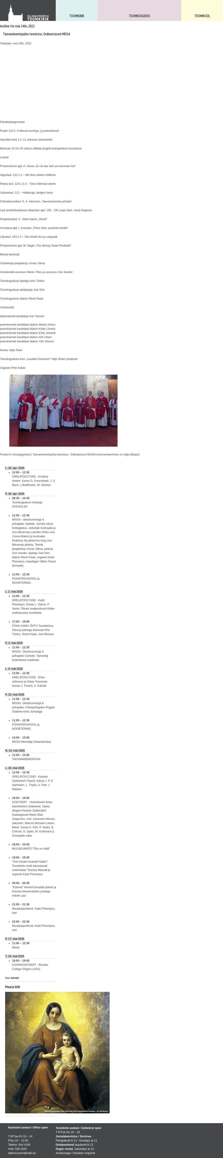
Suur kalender (12, 978)
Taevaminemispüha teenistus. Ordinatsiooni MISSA (36, 34)
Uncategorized (21, 454)
